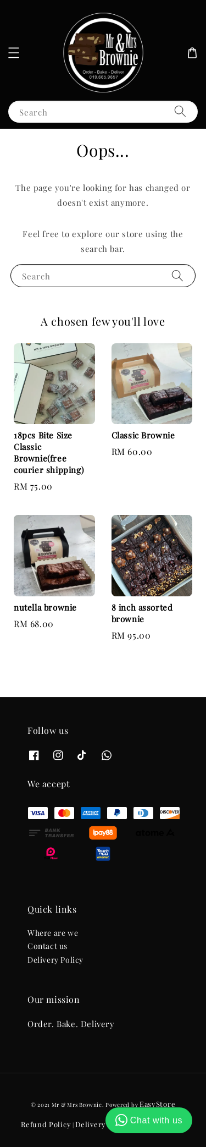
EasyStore (157, 1103)
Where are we (52, 933)
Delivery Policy (55, 959)
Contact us (47, 946)
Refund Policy (46, 1124)
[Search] (180, 111)
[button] (14, 53)
